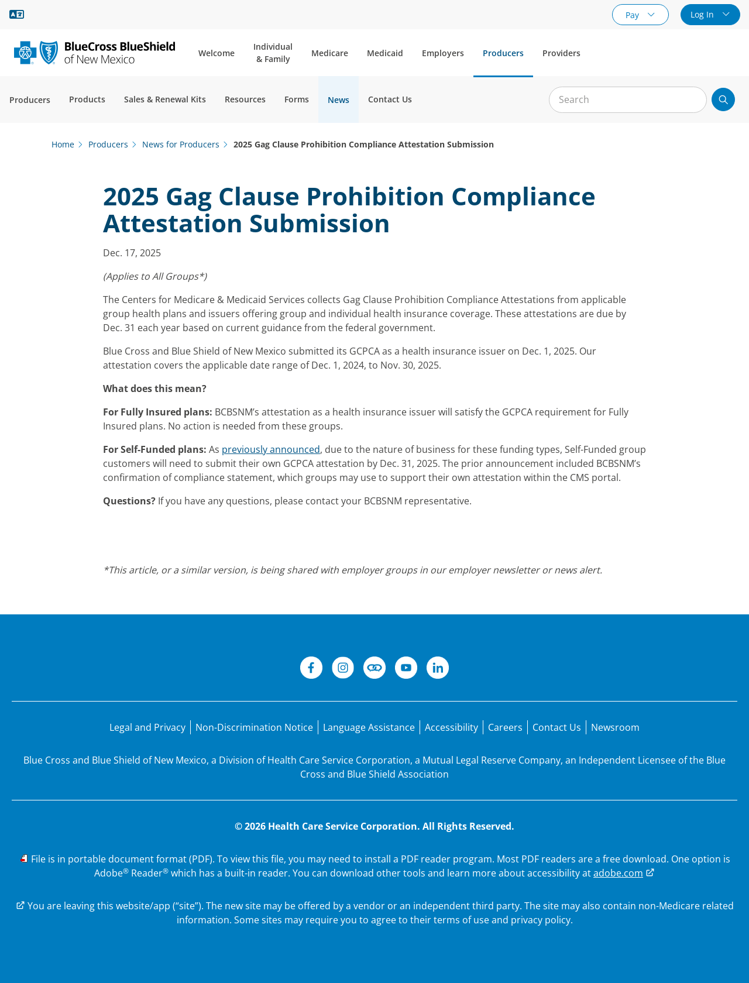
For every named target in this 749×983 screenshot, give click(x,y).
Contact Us (390, 99)
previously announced (271, 449)
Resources (245, 99)
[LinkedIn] (438, 669)
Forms (296, 99)
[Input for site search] (628, 100)
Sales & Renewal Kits (165, 99)
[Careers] (505, 727)
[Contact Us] (556, 727)
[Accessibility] (451, 727)
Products (87, 99)
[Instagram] (343, 669)
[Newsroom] (615, 727)
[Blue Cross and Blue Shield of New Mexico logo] (94, 52)
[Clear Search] (692, 100)
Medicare (329, 53)
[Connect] (374, 669)
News (338, 99)
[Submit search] (723, 99)
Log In (703, 14)
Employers (443, 53)
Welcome (216, 53)
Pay (633, 14)
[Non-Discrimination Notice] (254, 727)
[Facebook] (311, 669)
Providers (561, 53)
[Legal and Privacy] (147, 727)
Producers (503, 53)
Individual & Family (273, 52)
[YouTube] (406, 669)
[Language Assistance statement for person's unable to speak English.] (369, 727)
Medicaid (385, 53)
